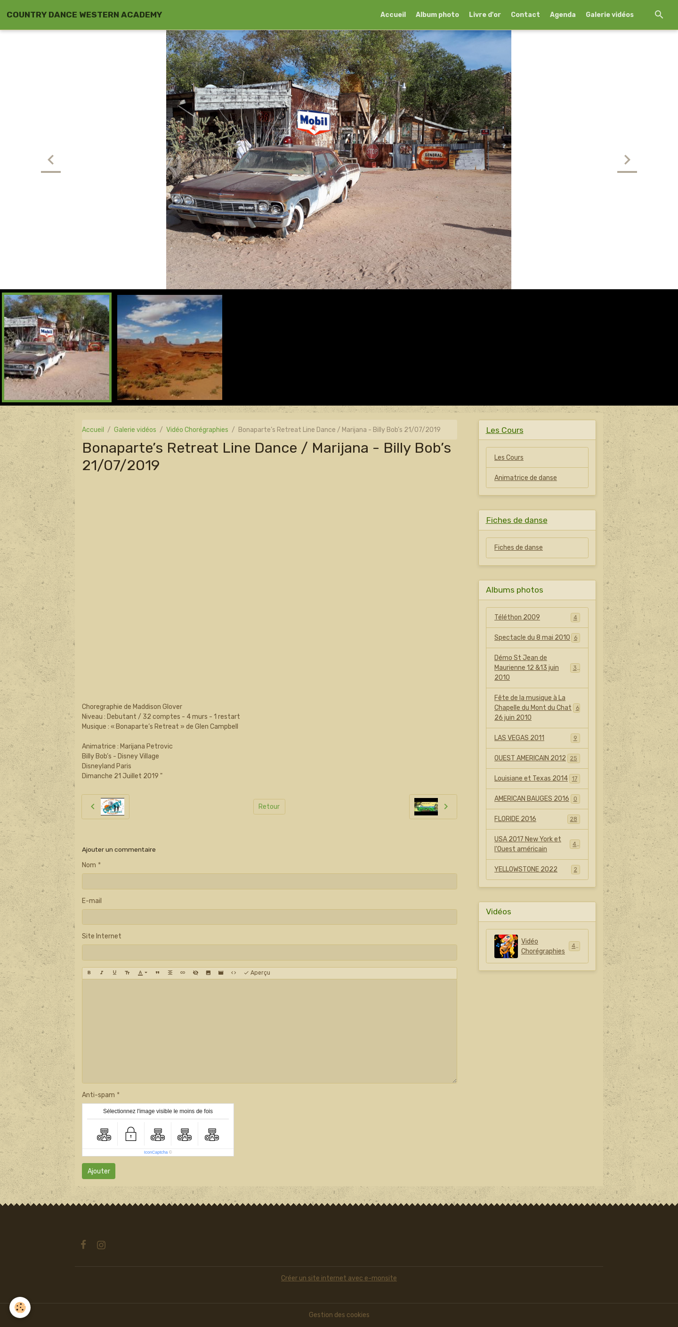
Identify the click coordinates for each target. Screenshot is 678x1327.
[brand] (84, 14)
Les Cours (509, 458)
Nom (89, 865)
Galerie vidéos (610, 15)
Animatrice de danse (525, 478)
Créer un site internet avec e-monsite (339, 1278)
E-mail (92, 901)
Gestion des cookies (339, 1315)
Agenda (563, 15)
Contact (525, 15)
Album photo (437, 15)
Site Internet (101, 936)
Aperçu (256, 973)
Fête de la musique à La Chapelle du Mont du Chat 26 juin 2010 (537, 708)
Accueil (393, 15)
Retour (269, 807)
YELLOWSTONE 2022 (537, 869)
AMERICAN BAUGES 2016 (537, 799)
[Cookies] (20, 1307)
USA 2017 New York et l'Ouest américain (537, 844)
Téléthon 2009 (537, 617)
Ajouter (99, 1171)
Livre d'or (485, 15)
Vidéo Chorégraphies (197, 430)
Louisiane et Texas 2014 (537, 778)
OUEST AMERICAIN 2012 (537, 758)
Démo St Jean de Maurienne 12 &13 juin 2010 (537, 668)
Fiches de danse (518, 548)
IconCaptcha (156, 1152)
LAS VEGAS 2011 (537, 738)
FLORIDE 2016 (537, 819)
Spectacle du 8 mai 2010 (537, 638)
